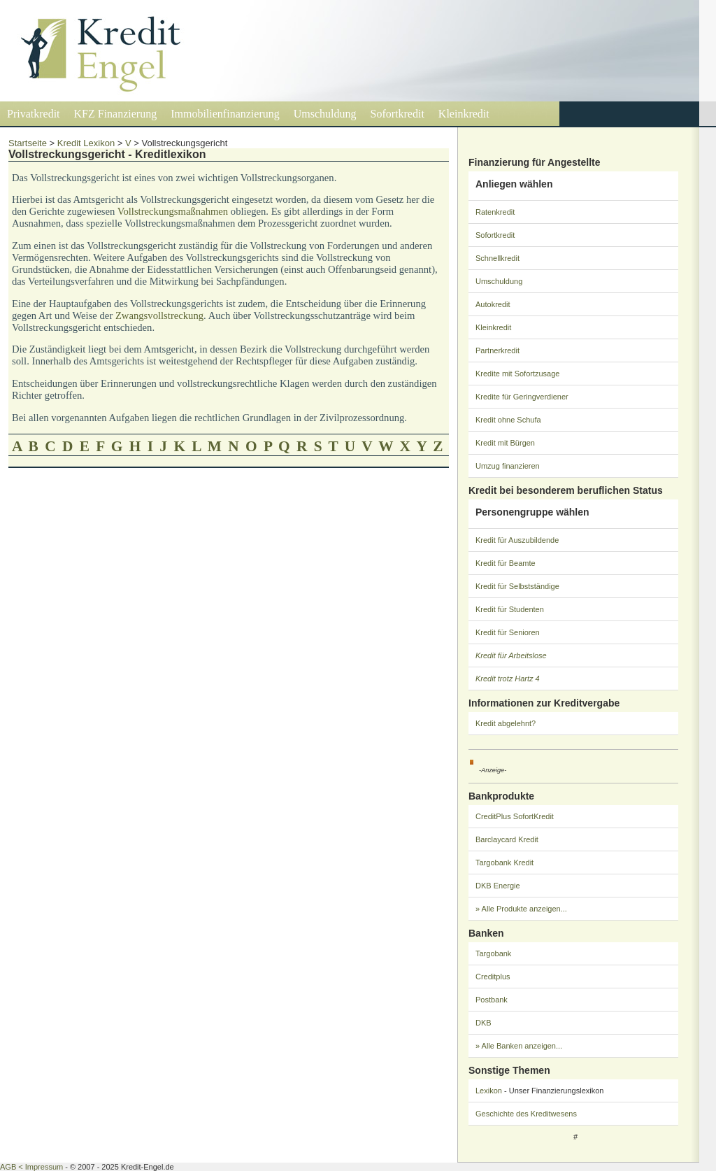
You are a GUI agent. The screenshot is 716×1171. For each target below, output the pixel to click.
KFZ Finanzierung (115, 114)
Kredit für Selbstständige (517, 586)
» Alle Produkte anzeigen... (521, 908)
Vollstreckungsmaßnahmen (172, 211)
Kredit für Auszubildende (517, 540)
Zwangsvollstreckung (159, 315)
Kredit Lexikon (86, 143)
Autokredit (492, 304)
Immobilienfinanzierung (225, 114)
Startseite (27, 143)
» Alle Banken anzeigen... (518, 1046)
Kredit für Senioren (507, 632)
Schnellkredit (497, 258)
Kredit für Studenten (509, 609)
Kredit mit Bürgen (505, 443)
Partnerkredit (497, 350)
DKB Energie (497, 885)
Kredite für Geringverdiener (521, 396)
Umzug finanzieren (507, 466)
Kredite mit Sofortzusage (517, 373)
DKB (483, 1023)
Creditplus (492, 976)
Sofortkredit (397, 114)
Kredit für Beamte (505, 563)
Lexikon (488, 1090)
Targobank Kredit (504, 862)
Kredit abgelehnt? (505, 723)
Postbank (491, 999)
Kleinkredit (463, 114)
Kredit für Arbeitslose (511, 655)
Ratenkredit (495, 212)
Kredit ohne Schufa (508, 420)
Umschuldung (325, 114)
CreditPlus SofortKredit (514, 816)
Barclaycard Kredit (506, 839)
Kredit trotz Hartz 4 (507, 678)
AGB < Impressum (31, 1167)
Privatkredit (33, 114)
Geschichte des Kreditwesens (526, 1113)
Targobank (493, 953)
